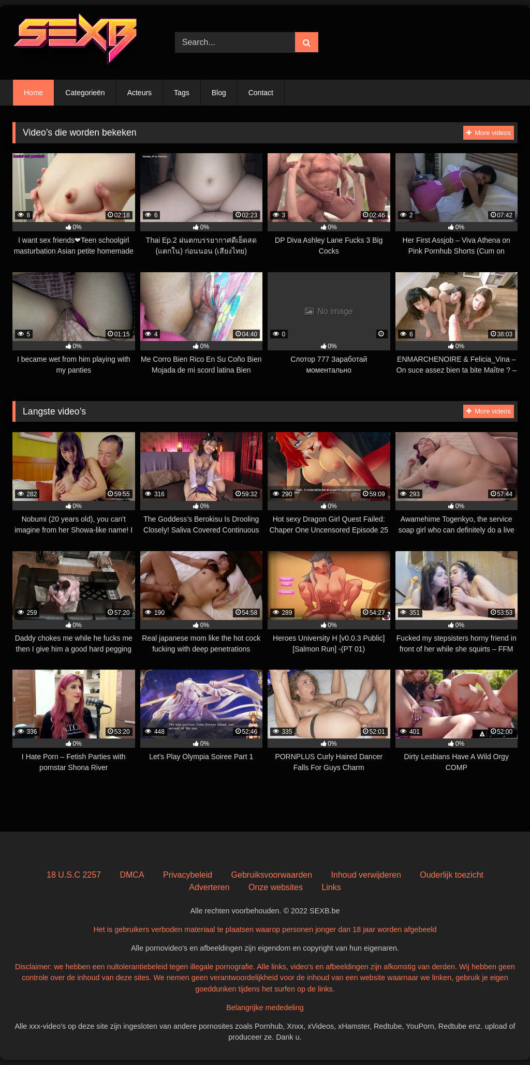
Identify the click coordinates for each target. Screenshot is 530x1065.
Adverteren (209, 887)
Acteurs (139, 92)
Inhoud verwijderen (366, 874)
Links (331, 887)
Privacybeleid (187, 874)
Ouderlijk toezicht (451, 874)
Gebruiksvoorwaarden (272, 874)
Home (33, 92)
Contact (260, 92)
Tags (181, 92)
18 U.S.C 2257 (74, 874)
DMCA (132, 874)
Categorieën (85, 92)
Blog (219, 92)
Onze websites (275, 887)
